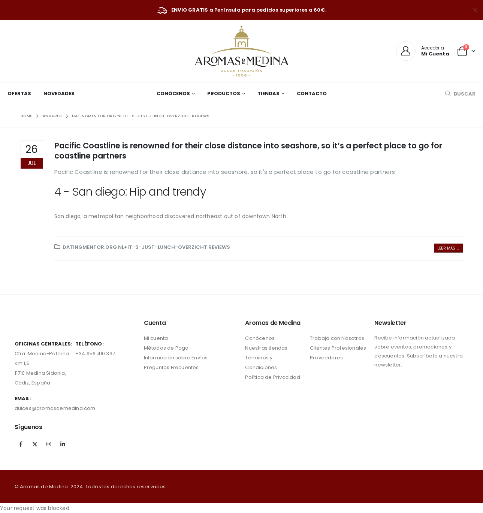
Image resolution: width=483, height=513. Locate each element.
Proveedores (326, 357)
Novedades (59, 93)
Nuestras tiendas (266, 347)
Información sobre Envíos (176, 357)
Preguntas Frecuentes (171, 367)
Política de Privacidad (272, 377)
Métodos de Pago (166, 347)
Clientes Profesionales (338, 347)
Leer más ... (448, 248)
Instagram (48, 444)
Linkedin (62, 444)
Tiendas (268, 93)
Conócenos (173, 93)
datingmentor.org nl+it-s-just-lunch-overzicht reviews (146, 247)
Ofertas (19, 93)
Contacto (312, 93)
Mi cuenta (156, 338)
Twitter (34, 444)
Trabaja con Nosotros (337, 338)
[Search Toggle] (460, 94)
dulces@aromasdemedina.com (55, 408)
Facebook (21, 444)
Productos (223, 93)
